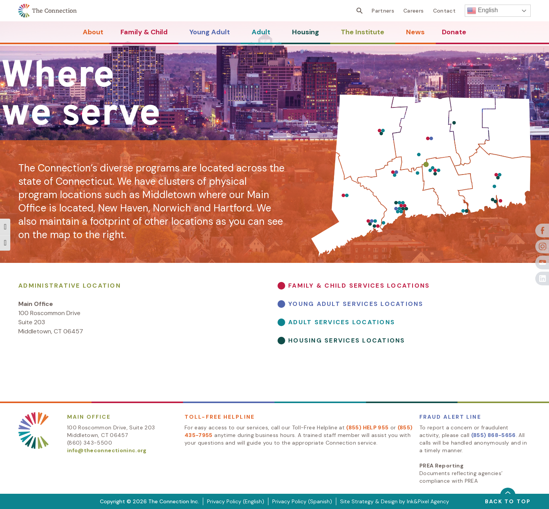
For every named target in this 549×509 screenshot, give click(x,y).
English (482, 10)
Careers (413, 10)
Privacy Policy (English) (235, 501)
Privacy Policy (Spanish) (302, 501)
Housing (305, 32)
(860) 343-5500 (89, 442)
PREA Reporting (441, 465)
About (93, 32)
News (415, 32)
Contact (444, 10)
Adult (261, 32)
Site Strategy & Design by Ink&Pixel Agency (394, 501)
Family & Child (144, 32)
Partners (383, 10)
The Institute (362, 32)
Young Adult (209, 32)
